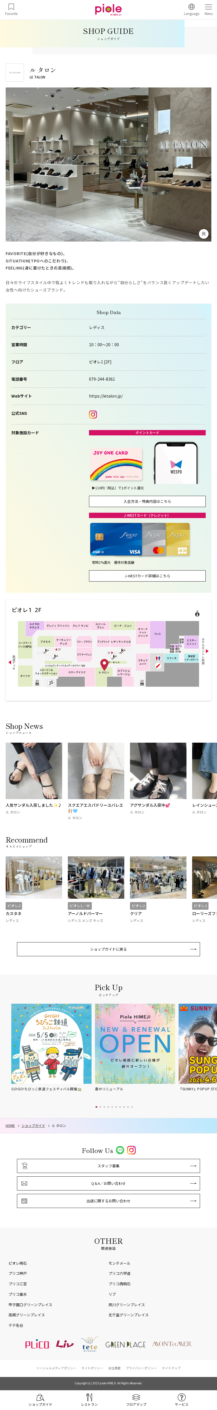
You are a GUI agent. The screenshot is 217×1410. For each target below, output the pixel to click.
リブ (112, 1294)
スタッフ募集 (108, 1165)
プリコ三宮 (17, 1283)
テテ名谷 (15, 1325)
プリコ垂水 (17, 1294)
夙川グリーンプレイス (126, 1304)
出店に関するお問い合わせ (108, 1200)
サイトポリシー (92, 1368)
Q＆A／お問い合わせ (108, 1183)
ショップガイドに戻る (108, 949)
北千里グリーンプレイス (128, 1314)
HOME (10, 1125)
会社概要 (114, 1368)
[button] (96, 1107)
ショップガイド (33, 1125)
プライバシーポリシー (141, 1368)
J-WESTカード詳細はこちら (147, 575)
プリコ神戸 (17, 1273)
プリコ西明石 (119, 1283)
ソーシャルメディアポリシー (56, 1368)
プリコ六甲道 (119, 1273)
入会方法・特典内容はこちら (147, 501)
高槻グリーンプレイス (26, 1314)
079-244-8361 (102, 379)
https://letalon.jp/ (106, 396)
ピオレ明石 (17, 1263)
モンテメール (119, 1263)
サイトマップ (171, 1368)
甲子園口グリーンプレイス (30, 1304)
